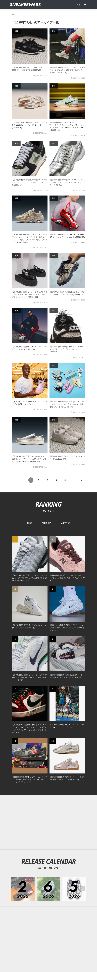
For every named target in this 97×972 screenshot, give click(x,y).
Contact (39, 915)
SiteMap (17, 915)
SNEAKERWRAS (62, 922)
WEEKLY (46, 523)
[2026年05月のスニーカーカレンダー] (74, 729)
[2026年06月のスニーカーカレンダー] (48, 729)
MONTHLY (65, 523)
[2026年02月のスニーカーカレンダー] (23, 729)
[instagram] (53, 895)
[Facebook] (44, 895)
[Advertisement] (48, 774)
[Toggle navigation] (84, 4)
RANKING (48, 504)
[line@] (62, 895)
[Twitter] (35, 895)
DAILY (29, 523)
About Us (28, 915)
